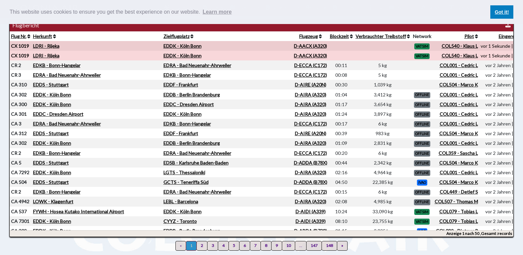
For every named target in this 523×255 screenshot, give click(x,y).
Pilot (469, 36)
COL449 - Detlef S (459, 192)
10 (288, 245)
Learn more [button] (216, 12)
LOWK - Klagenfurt (53, 201)
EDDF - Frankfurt (180, 84)
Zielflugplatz (176, 36)
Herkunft (42, 36)
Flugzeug (308, 36)
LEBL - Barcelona (180, 201)
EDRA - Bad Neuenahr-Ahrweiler (197, 65)
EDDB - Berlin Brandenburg (191, 94)
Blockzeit (339, 36)
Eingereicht (511, 36)
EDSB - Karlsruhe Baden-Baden (195, 163)
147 (314, 245)
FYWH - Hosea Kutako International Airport (78, 211)
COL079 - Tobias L (458, 211)
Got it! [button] (502, 12)
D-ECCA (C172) (310, 65)
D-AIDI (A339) (311, 211)
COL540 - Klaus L (460, 46)
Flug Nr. (18, 36)
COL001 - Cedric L (459, 65)
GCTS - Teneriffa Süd (185, 182)
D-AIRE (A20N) (310, 84)
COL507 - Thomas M (456, 201)
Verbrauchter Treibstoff (381, 36)
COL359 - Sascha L (458, 153)
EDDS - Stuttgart (51, 84)
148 (329, 245)
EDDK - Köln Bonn (182, 46)
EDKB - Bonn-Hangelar (56, 65)
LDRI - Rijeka (46, 46)
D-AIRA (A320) (310, 94)
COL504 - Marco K (458, 84)
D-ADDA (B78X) (310, 163)
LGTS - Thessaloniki (184, 172)
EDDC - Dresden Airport (188, 104)
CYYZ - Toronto (180, 221)
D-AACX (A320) (310, 46)
